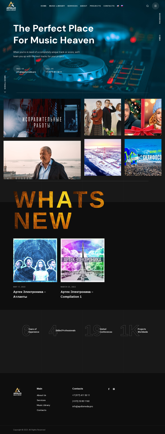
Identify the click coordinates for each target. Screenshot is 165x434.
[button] (147, 6)
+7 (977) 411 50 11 (81, 395)
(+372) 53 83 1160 (80, 401)
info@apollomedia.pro (82, 406)
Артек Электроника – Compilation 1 (77, 294)
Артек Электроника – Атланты (29, 294)
